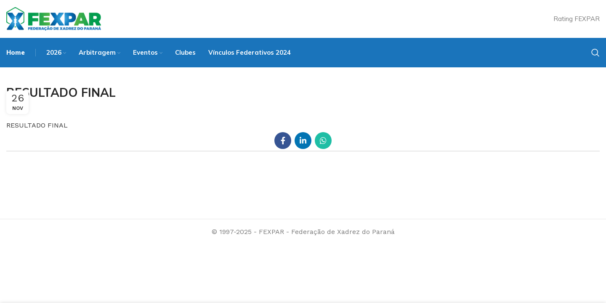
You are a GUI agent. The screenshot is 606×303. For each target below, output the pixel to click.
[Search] (595, 52)
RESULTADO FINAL (37, 125)
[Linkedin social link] (303, 140)
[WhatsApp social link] (323, 140)
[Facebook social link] (282, 140)
